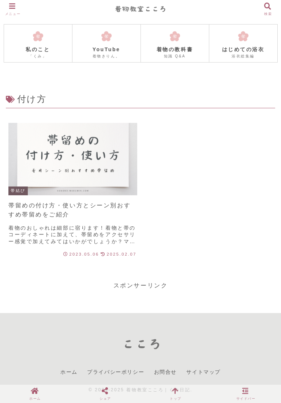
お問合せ (165, 372)
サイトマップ (203, 372)
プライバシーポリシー (115, 372)
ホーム (69, 372)
